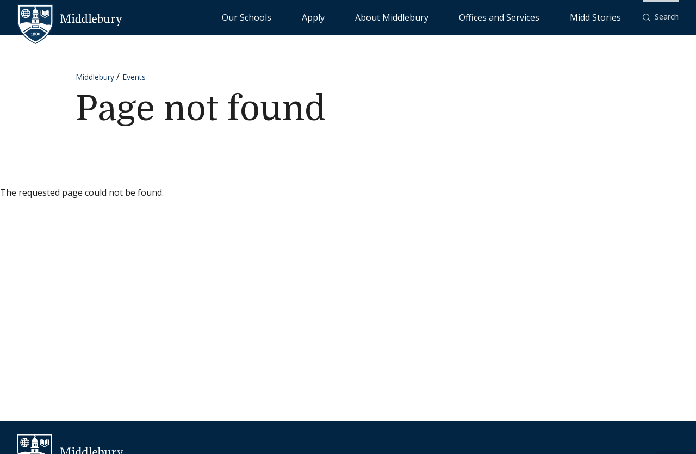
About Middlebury (456, 16)
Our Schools (358, 16)
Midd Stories (607, 16)
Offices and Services (536, 16)
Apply (402, 16)
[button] (661, 17)
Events (134, 77)
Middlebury (95, 77)
